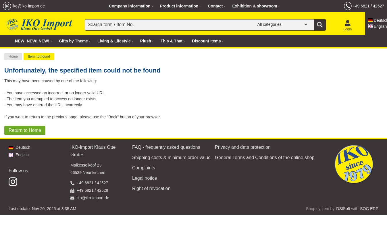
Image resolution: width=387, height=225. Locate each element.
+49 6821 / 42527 (368, 6)
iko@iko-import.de (28, 6)
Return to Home (25, 130)
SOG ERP (369, 208)
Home (13, 56)
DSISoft (343, 208)
